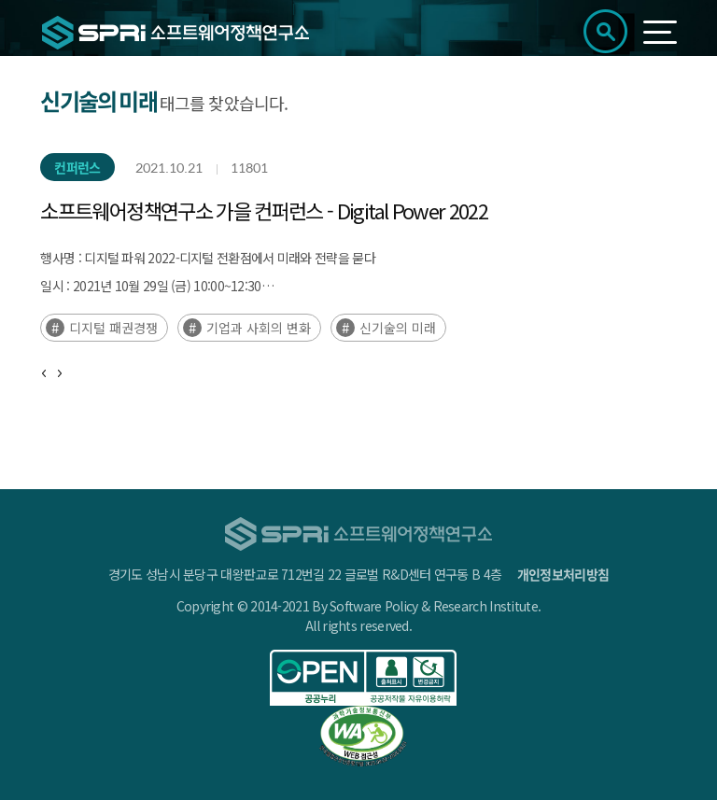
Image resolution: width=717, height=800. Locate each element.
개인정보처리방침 (563, 574)
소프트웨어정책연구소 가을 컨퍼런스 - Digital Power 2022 (263, 210)
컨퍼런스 (77, 167)
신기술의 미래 (397, 327)
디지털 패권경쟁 (113, 327)
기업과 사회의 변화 (258, 327)
